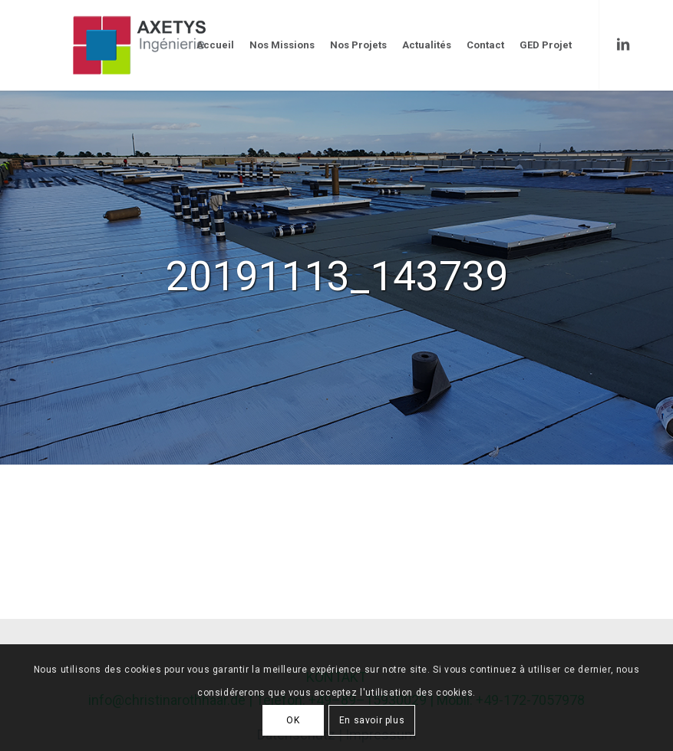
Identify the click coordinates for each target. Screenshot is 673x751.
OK (292, 720)
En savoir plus (371, 720)
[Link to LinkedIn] (623, 44)
